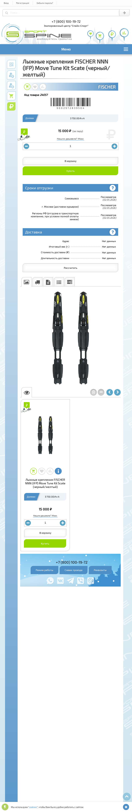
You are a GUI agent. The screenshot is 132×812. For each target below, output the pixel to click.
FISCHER (107, 86)
